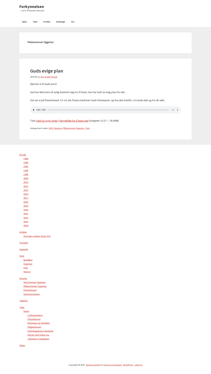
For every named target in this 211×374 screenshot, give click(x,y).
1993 (25, 170)
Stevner (23, 278)
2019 (51, 128)
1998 (25, 174)
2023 (25, 221)
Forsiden (23, 242)
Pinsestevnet (30, 290)
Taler (87, 128)
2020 (25, 209)
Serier (26, 311)
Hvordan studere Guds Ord (36, 236)
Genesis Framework (113, 365)
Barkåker (28, 260)
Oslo (25, 267)
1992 (25, 166)
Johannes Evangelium (38, 338)
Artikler (23, 232)
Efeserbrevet (34, 319)
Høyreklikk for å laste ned (73, 120)
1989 (25, 158)
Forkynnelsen (31, 6)
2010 (25, 182)
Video (22, 345)
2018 (25, 202)
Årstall (22, 154)
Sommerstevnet (31, 294)
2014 (25, 194)
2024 (25, 225)
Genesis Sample (93, 365)
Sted (21, 255)
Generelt (23, 249)
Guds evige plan (46, 71)
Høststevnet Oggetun (34, 282)
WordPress (128, 365)
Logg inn (138, 365)
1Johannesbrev (35, 315)
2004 (25, 178)
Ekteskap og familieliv (38, 323)
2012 (25, 186)
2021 (25, 213)
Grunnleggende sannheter (40, 331)
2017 (25, 198)
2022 (25, 217)
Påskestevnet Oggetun (73, 128)
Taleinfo (23, 300)
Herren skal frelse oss (38, 334)
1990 (25, 162)
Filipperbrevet (34, 327)
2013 (25, 190)
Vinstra (26, 271)
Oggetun (58, 128)
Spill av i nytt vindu (46, 120)
